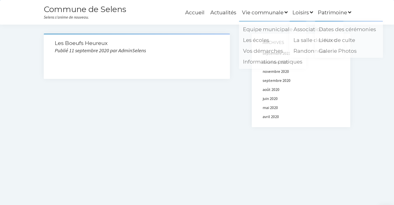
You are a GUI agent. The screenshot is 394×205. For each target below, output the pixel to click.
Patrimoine (332, 12)
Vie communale (262, 12)
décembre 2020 (275, 62)
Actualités (223, 12)
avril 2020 (271, 116)
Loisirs (300, 12)
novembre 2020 (276, 71)
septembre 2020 (276, 80)
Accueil (195, 12)
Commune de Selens (85, 9)
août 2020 (271, 89)
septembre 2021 (276, 53)
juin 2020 (270, 98)
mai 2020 (270, 107)
